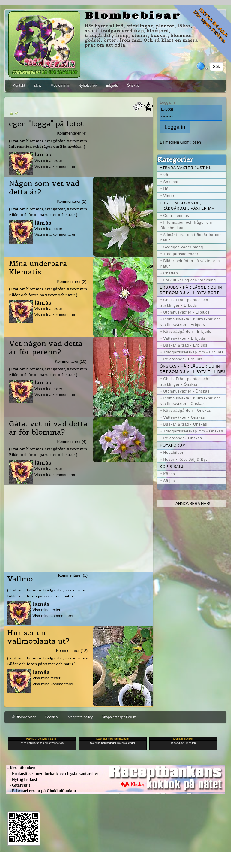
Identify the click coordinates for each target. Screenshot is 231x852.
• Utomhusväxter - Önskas (185, 391)
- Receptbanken (20, 768)
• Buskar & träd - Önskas (183, 424)
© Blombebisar (24, 717)
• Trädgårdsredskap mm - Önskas (191, 431)
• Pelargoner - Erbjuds (181, 359)
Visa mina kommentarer (55, 166)
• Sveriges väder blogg (181, 247)
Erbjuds (112, 85)
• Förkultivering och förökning (188, 280)
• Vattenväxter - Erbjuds (182, 338)
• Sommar (169, 182)
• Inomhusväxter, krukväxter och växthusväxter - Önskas (190, 401)
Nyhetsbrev (88, 85)
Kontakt (19, 85)
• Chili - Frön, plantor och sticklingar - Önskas (184, 382)
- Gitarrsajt (18, 785)
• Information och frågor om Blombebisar (186, 225)
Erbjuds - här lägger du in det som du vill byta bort (191, 290)
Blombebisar (133, 16)
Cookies (51, 717)
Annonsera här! (193, 503)
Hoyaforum (173, 445)
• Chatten (169, 273)
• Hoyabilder (172, 452)
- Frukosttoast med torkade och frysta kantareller (52, 773)
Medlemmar (59, 85)
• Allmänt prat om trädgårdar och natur (191, 237)
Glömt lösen (190, 142)
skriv (38, 85)
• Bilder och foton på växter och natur (190, 263)
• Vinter (167, 196)
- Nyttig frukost (21, 779)
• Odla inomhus (174, 216)
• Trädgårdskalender (179, 254)
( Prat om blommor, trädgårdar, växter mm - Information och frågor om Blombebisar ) (49, 143)
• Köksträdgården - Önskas (185, 410)
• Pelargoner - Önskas (181, 438)
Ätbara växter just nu (186, 168)
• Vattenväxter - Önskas (182, 417)
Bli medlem (169, 142)
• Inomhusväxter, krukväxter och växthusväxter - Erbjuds (190, 322)
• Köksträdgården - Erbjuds (186, 331)
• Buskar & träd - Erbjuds (184, 345)
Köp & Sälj (171, 467)
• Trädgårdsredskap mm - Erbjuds (192, 352)
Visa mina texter (48, 160)
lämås (42, 154)
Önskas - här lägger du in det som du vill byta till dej (192, 369)
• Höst (166, 189)
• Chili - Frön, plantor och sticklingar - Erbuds (184, 303)
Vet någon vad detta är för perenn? (46, 347)
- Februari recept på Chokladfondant (41, 791)
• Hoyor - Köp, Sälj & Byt (183, 459)
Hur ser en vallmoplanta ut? (38, 637)
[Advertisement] (78, 527)
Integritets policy (80, 717)
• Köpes (167, 474)
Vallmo (20, 579)
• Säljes (167, 481)
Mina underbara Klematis (38, 267)
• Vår (165, 175)
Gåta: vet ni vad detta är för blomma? (48, 428)
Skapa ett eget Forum (119, 717)
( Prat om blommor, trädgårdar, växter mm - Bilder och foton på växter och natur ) (49, 212)
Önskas (133, 85)
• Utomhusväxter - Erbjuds (185, 312)
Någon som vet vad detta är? (44, 187)
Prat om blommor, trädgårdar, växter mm (187, 206)
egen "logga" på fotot (46, 124)
